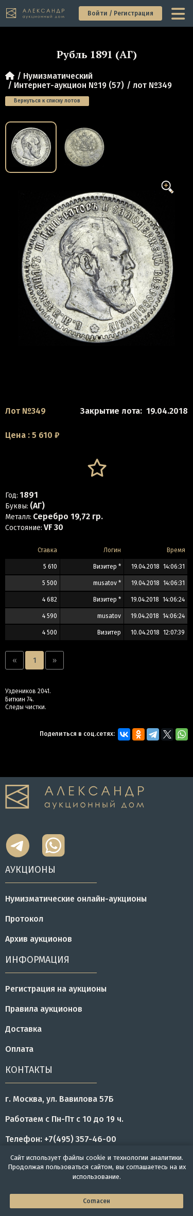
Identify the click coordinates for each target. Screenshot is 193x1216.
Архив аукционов (38, 939)
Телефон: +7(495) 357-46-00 (60, 1139)
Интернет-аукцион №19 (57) (69, 85)
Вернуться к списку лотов (47, 101)
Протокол (24, 919)
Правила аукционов (43, 1009)
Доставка (23, 1029)
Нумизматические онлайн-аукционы (76, 899)
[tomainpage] (35, 13)
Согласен (96, 1201)
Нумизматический (58, 76)
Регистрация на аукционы (56, 989)
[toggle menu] (179, 13)
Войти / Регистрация (120, 13)
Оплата (19, 1049)
